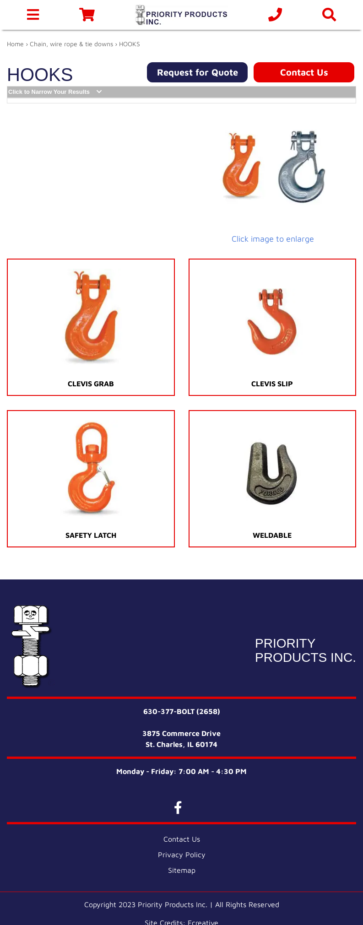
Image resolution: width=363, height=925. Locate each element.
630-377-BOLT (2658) (181, 711)
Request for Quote (197, 72)
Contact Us (304, 72)
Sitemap (181, 870)
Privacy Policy (182, 854)
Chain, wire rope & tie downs (71, 44)
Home (15, 44)
